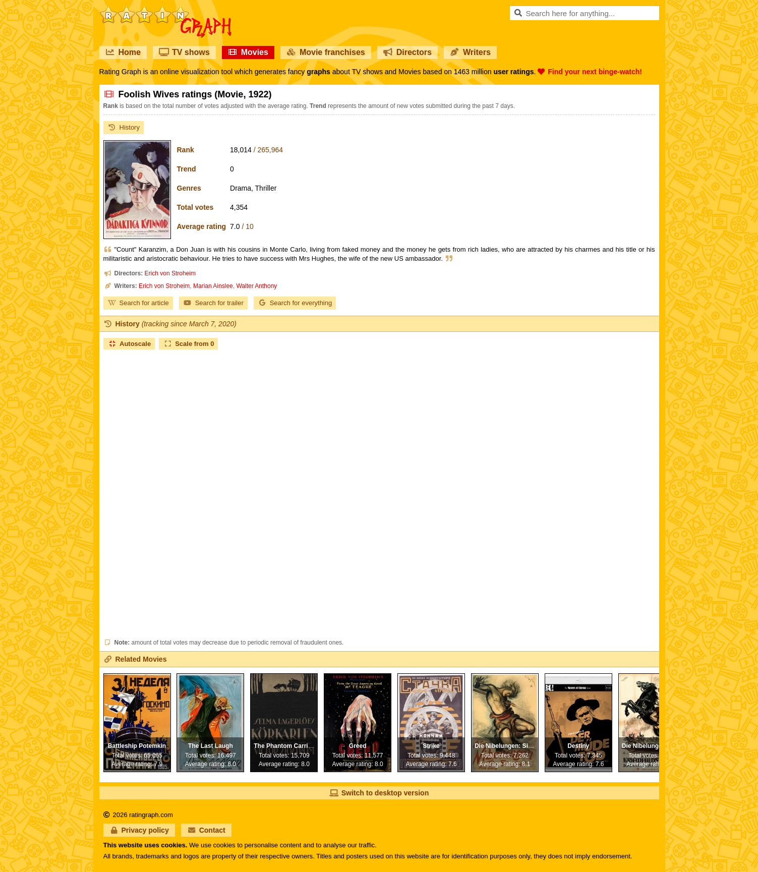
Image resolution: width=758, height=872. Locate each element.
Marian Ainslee (213, 285)
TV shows (184, 52)
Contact (206, 830)
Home (123, 52)
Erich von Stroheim (170, 273)
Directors (407, 52)
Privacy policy (139, 830)
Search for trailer (213, 303)
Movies (248, 52)
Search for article (138, 303)
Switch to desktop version (379, 793)
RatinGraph (165, 10)
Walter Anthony (256, 285)
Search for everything (295, 303)
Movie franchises (325, 52)
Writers (470, 52)
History (123, 127)
